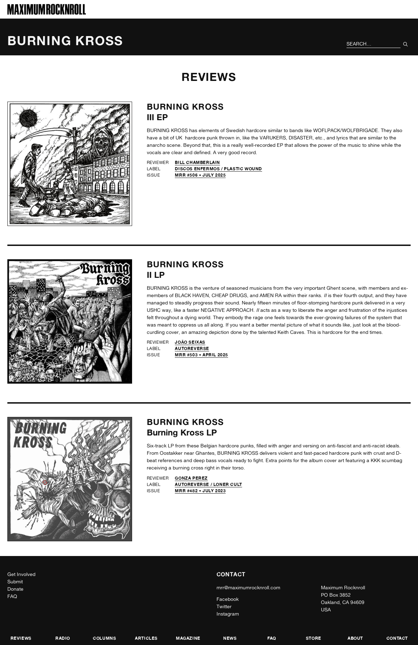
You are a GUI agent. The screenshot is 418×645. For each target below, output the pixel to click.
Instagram (228, 614)
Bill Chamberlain (197, 162)
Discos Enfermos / (199, 168)
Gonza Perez (191, 478)
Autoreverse (192, 348)
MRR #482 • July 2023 (200, 490)
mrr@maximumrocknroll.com (248, 587)
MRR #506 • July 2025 (200, 175)
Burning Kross (185, 107)
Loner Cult (227, 484)
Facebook (228, 599)
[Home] (46, 12)
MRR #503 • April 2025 (201, 354)
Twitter (224, 606)
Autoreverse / (194, 484)
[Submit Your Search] (405, 44)
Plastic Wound (243, 168)
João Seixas (190, 342)
